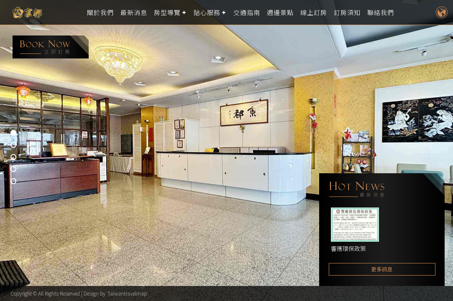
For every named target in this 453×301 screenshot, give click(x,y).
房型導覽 (167, 12)
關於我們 (100, 12)
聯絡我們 (380, 12)
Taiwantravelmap (127, 293)
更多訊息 (382, 269)
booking (51, 46)
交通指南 (246, 12)
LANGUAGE (441, 12)
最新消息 (133, 12)
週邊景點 (280, 12)
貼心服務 (207, 12)
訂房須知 (347, 12)
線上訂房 (313, 12)
